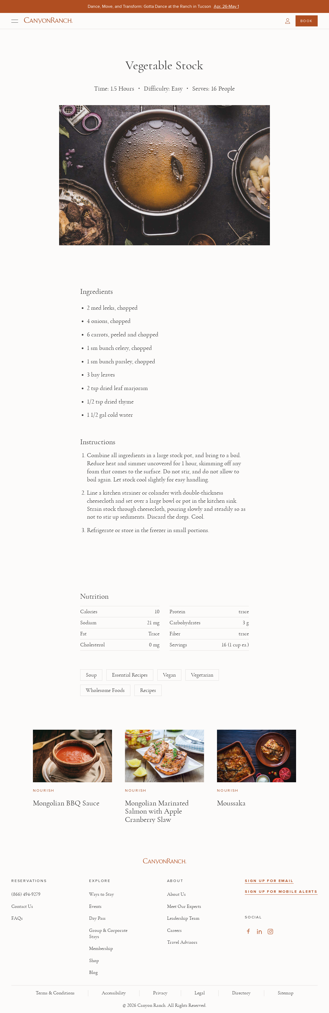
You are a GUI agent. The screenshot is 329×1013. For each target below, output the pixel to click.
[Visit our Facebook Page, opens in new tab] (248, 931)
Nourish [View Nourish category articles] (44, 791)
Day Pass (97, 918)
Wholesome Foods (105, 690)
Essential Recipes (130, 675)
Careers (174, 930)
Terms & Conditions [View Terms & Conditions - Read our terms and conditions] (55, 993)
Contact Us (22, 906)
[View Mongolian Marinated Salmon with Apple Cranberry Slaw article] (164, 756)
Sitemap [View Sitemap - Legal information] (285, 993)
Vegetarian (202, 675)
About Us (176, 894)
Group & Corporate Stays (108, 933)
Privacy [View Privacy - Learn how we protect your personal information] (160, 993)
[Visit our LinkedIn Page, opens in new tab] (259, 931)
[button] (287, 21)
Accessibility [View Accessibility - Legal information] (114, 993)
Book (306, 20)
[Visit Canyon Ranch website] (164, 861)
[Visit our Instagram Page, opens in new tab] (270, 931)
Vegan (169, 675)
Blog (93, 972)
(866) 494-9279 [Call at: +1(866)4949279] (25, 894)
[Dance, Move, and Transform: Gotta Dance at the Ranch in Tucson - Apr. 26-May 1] (226, 6)
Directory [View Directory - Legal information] (241, 993)
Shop (94, 960)
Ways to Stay (101, 894)
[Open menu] (15, 21)
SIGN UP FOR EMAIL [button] (269, 880)
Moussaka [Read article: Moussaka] (231, 803)
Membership (101, 948)
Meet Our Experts (184, 906)
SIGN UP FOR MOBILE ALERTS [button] (281, 891)
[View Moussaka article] (256, 756)
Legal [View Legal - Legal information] (200, 993)
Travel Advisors (182, 942)
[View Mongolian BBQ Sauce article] (72, 756)
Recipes (148, 690)
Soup (91, 675)
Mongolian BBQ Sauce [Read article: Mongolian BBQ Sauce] (66, 803)
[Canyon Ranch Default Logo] (48, 21)
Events (95, 906)
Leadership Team (183, 918)
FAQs (17, 918)
